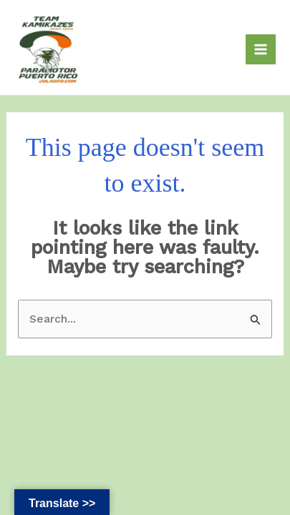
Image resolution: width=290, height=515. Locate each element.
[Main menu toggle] (261, 49)
